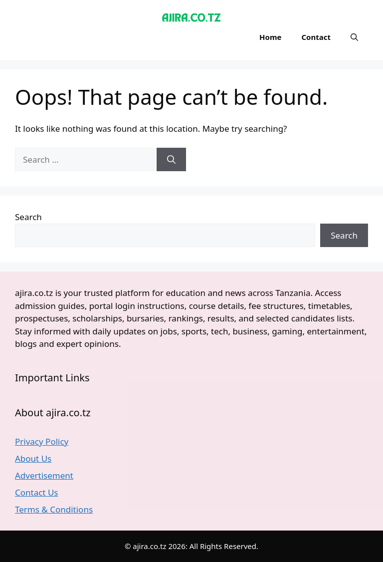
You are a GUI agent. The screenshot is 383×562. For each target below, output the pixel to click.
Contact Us (36, 492)
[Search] (171, 160)
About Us (33, 458)
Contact (316, 37)
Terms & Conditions (54, 509)
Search (28, 217)
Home (270, 37)
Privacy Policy (41, 441)
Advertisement (44, 475)
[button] (354, 37)
